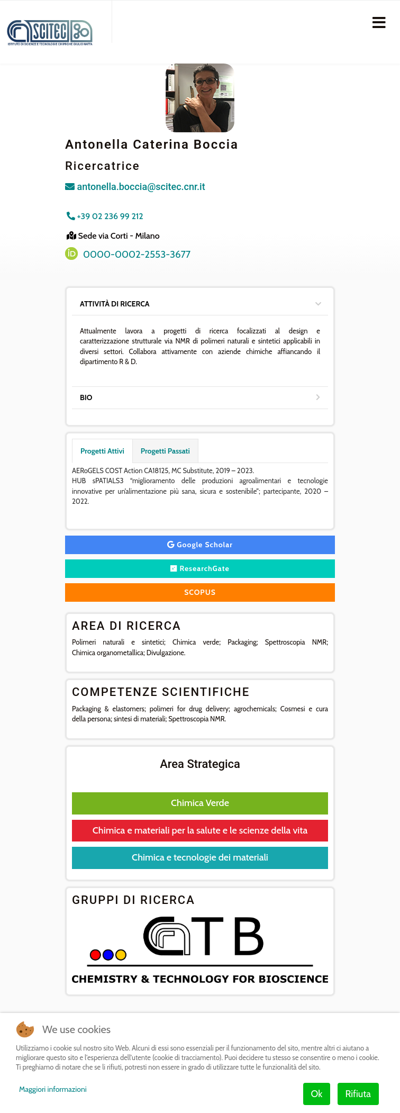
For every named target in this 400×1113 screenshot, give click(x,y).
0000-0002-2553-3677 (136, 254)
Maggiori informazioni (53, 1089)
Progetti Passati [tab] (165, 451)
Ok (317, 1094)
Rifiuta (358, 1094)
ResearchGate (200, 568)
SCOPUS (200, 592)
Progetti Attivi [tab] (102, 451)
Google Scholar (200, 544)
